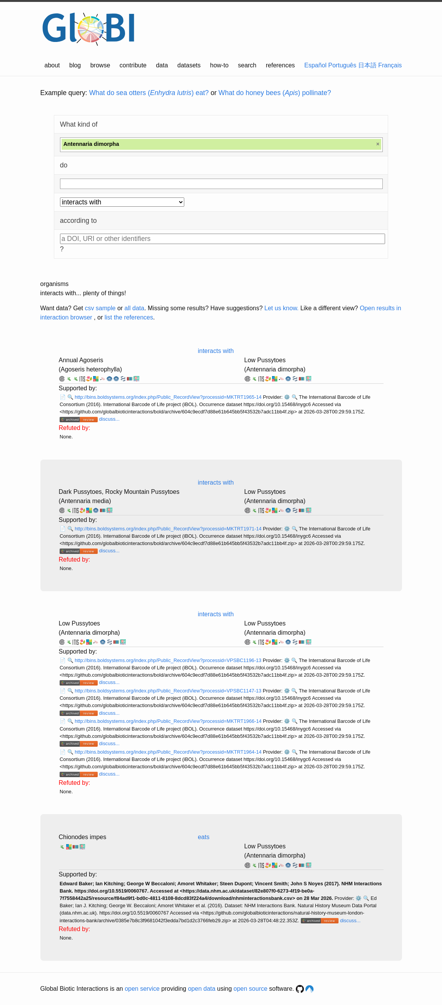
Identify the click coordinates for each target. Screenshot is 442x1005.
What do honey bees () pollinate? (274, 93)
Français (390, 65)
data (162, 65)
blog (75, 65)
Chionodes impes (83, 837)
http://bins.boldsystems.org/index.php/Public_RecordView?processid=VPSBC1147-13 (169, 691)
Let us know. (281, 308)
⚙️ (287, 397)
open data (201, 988)
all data (135, 308)
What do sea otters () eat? (149, 93)
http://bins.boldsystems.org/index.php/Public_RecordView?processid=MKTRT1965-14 (169, 397)
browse (100, 65)
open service (142, 988)
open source (250, 988)
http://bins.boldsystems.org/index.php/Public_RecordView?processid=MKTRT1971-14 (169, 529)
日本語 (367, 65)
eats (203, 837)
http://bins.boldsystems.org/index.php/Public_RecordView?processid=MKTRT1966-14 (169, 721)
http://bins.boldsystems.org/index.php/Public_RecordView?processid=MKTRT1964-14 (169, 752)
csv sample (100, 308)
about (52, 65)
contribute (133, 65)
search (247, 65)
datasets (188, 65)
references (280, 65)
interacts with (216, 351)
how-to (219, 65)
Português (342, 65)
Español (315, 65)
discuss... (109, 419)
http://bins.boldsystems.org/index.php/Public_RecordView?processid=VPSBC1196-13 (169, 660)
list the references (129, 317)
